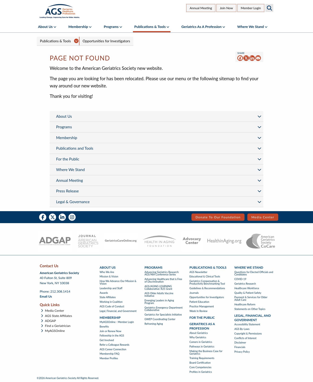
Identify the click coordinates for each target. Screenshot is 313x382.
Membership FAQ (109, 353)
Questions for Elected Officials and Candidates (253, 273)
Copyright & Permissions (248, 333)
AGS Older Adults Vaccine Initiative (159, 294)
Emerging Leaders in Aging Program (159, 301)
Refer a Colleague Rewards (114, 344)
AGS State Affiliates (58, 315)
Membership (78, 27)
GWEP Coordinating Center (160, 319)
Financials (239, 347)
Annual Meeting (201, 8)
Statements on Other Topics (249, 309)
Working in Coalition (111, 302)
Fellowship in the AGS (112, 335)
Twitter (52, 217)
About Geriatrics (198, 333)
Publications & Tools (150, 27)
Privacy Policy (242, 351)
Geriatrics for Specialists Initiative (163, 314)
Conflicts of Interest (245, 338)
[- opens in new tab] (55, 241)
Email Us (46, 296)
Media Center (262, 217)
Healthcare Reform (244, 304)
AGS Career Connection (113, 349)
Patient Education (199, 302)
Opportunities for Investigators (106, 41)
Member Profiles (109, 358)
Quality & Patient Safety (247, 293)
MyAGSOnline (55, 330)
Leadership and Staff (111, 288)
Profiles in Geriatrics (200, 372)
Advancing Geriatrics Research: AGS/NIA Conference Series (162, 273)
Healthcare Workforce (246, 288)
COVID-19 (240, 279)
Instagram (72, 217)
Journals (194, 293)
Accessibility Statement (247, 324)
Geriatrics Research (245, 283)
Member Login (251, 8)
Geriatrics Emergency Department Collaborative (164, 309)
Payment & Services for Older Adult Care (250, 298)
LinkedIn (62, 217)
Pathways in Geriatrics (201, 346)
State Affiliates (108, 297)
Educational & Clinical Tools (204, 276)
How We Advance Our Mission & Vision (118, 282)
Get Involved (107, 340)
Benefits (104, 326)
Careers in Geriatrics (200, 342)
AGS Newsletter (198, 272)
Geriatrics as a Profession (201, 27)
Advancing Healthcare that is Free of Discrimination (163, 280)
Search (269, 8)
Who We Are (107, 272)
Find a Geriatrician (57, 325)
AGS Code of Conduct (112, 306)
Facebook (43, 217)
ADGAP (50, 320)
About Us (45, 27)
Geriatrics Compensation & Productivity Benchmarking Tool (207, 282)
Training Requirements (201, 358)
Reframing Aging (154, 324)
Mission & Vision (109, 276)
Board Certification (200, 362)
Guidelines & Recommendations (207, 288)
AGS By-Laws (242, 329)
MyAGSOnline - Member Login (117, 322)
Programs (111, 27)
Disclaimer (240, 342)
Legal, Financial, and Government (118, 311)
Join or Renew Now (110, 331)
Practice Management (201, 306)
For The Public (202, 317)
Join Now (226, 8)
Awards (104, 293)
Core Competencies (200, 367)
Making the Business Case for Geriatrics (205, 352)
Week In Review (198, 311)
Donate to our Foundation (218, 217)
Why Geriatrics (197, 337)
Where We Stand (250, 27)
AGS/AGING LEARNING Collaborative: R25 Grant (158, 287)
